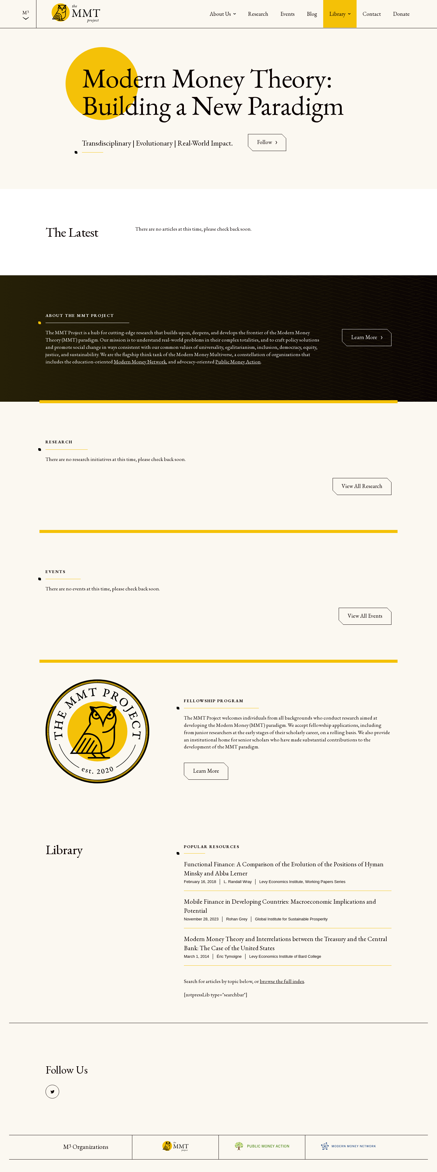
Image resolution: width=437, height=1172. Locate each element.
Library (337, 13)
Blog (312, 13)
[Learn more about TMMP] (366, 337)
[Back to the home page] (76, 13)
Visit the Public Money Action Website (262, 1146)
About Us (220, 13)
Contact (372, 13)
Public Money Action (238, 361)
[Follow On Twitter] (267, 142)
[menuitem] (25, 14)
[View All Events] (365, 616)
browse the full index (282, 981)
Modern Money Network (140, 361)
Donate (401, 13)
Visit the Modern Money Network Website (348, 1146)
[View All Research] (362, 486)
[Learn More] (206, 771)
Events (287, 13)
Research (258, 13)
